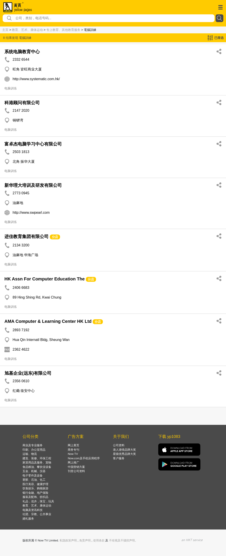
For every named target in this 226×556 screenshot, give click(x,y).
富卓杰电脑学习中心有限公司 (33, 144)
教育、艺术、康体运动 (27, 30)
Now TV (73, 454)
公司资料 (118, 445)
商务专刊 (73, 449)
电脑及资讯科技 (33, 510)
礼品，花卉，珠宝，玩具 (38, 501)
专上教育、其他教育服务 (63, 30)
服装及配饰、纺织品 (35, 497)
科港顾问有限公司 (22, 102)
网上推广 (73, 462)
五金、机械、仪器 (34, 471)
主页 (5, 30)
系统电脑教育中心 (22, 51)
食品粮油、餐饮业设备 (37, 467)
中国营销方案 (76, 467)
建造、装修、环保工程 (37, 458)
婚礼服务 (28, 518)
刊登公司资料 (76, 471)
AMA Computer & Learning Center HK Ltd (48, 321)
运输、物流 (30, 454)
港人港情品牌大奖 (124, 449)
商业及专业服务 (33, 445)
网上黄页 (73, 445)
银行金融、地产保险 (35, 492)
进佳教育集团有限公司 (26, 236)
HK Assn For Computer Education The (44, 278)
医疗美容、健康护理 (35, 484)
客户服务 (118, 458)
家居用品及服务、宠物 (37, 462)
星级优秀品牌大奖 (124, 454)
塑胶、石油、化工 (34, 479)
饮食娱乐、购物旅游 (35, 488)
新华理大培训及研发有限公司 (33, 185)
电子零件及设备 (33, 475)
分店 (55, 237)
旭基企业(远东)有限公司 (27, 373)
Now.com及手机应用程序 (84, 458)
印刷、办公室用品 (34, 449)
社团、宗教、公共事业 (37, 514)
